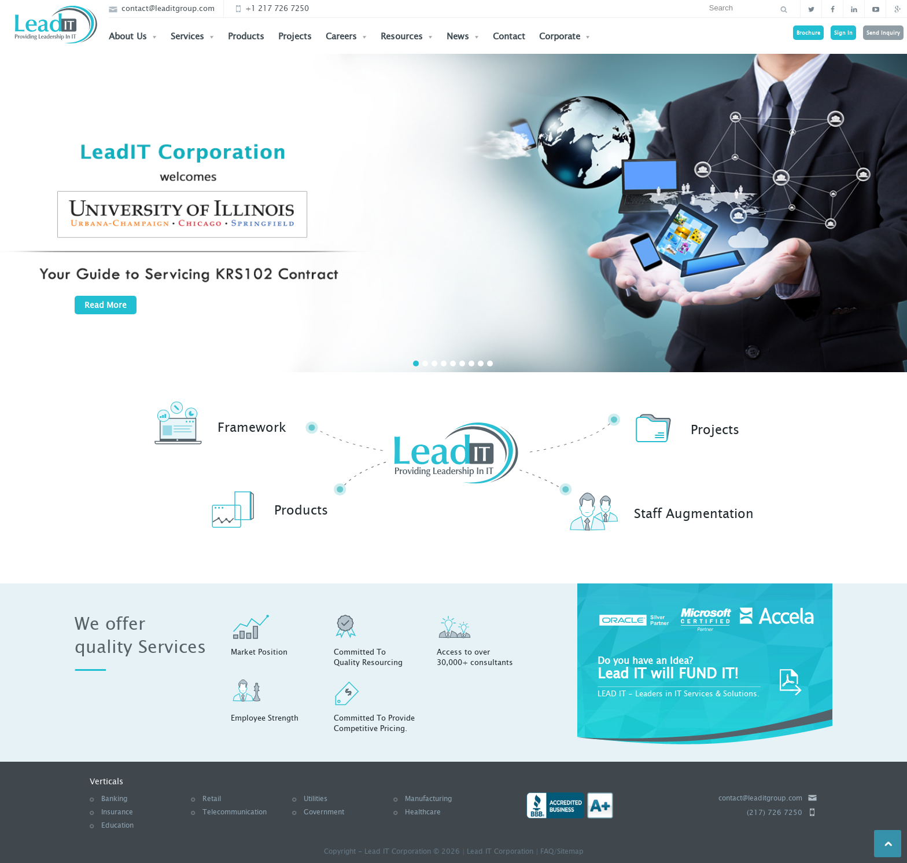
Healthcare (423, 812)
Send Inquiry (883, 32)
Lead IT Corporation (500, 851)
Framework (251, 427)
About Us (133, 36)
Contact (509, 36)
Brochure (808, 32)
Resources (407, 36)
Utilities (315, 799)
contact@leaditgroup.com (162, 8)
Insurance (117, 812)
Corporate (564, 36)
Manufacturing (428, 799)
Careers (346, 36)
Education (117, 825)
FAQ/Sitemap (562, 851)
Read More (105, 305)
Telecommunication (234, 812)
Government (324, 812)
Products (246, 36)
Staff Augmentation (694, 514)
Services (192, 36)
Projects (295, 36)
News (463, 36)
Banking (114, 799)
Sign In (843, 32)
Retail (211, 799)
